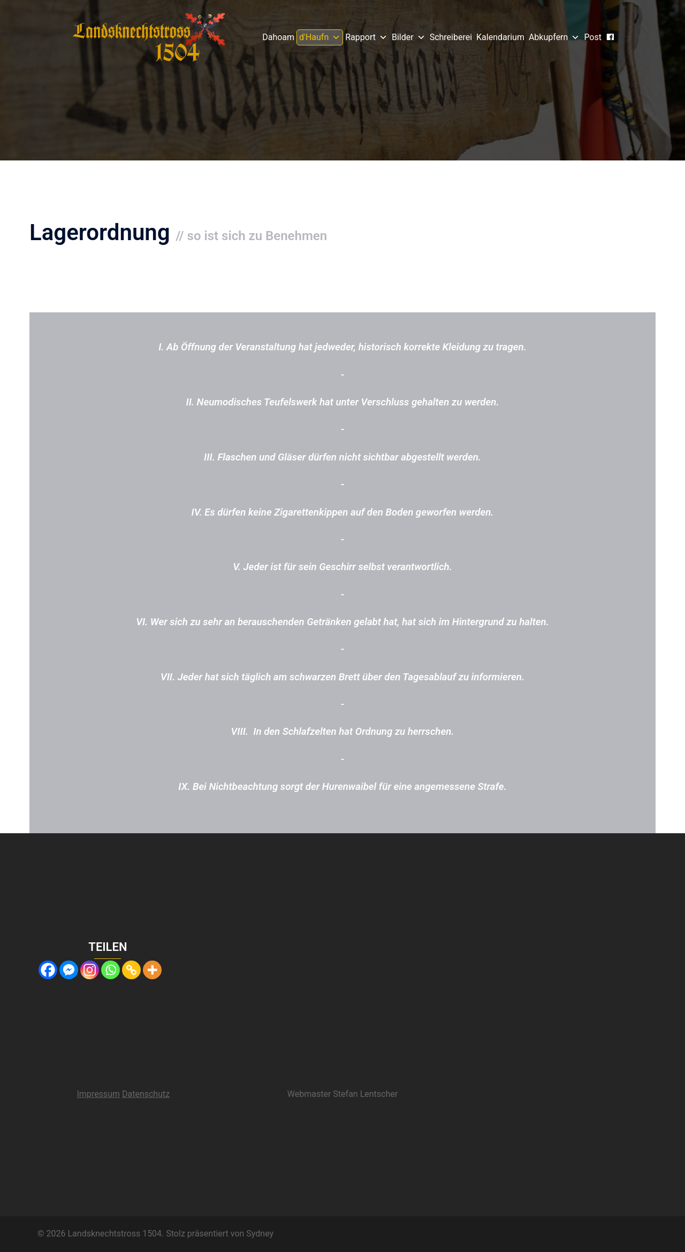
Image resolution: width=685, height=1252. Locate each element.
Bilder (408, 37)
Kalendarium (500, 37)
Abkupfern (554, 37)
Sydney (259, 1233)
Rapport (366, 37)
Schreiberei (451, 37)
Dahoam (278, 37)
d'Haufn (319, 37)
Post (593, 37)
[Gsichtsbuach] (610, 37)
